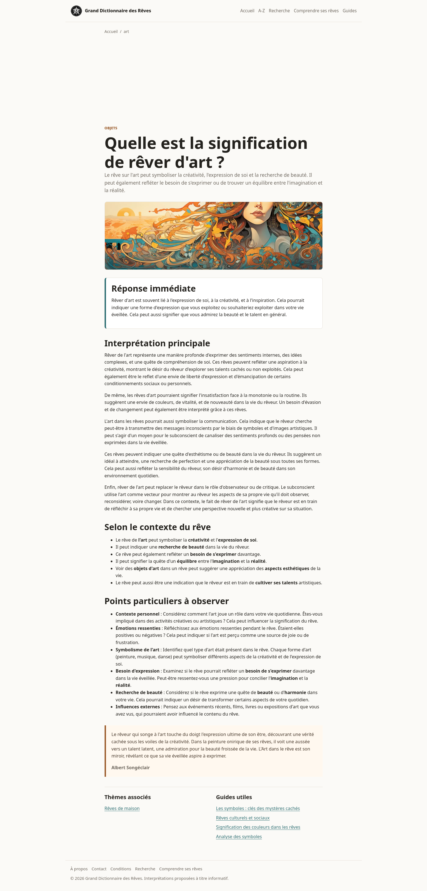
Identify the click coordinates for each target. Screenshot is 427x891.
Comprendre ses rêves (316, 11)
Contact (98, 868)
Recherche (279, 11)
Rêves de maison (122, 808)
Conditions (120, 868)
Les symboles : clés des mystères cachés (258, 808)
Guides (350, 11)
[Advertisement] (214, 80)
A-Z (261, 11)
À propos (79, 868)
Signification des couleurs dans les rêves (258, 827)
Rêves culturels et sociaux (243, 818)
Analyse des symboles (239, 836)
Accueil (247, 11)
